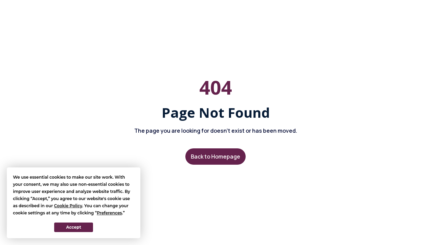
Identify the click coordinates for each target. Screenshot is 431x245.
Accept (73, 227)
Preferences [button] (109, 212)
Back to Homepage (215, 156)
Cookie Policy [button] (68, 205)
